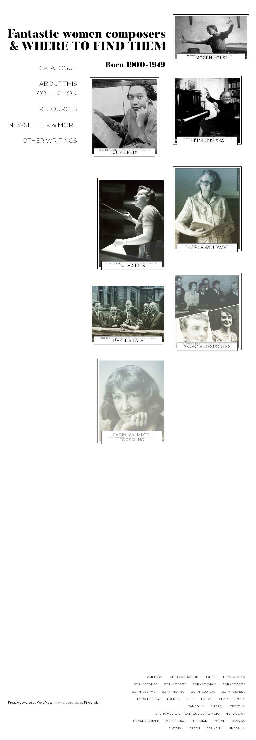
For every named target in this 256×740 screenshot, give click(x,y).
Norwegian (235, 713)
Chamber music (108, 146)
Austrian (199, 721)
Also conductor (184, 677)
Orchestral (176, 721)
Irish (190, 699)
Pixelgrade (91, 702)
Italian (207, 699)
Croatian (237, 706)
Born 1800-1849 (203, 691)
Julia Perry (124, 142)
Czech (195, 728)
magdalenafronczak (133, 146)
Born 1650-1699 (233, 684)
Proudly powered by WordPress (30, 702)
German (213, 728)
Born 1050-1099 (145, 684)
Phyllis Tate (128, 330)
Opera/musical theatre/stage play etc (187, 713)
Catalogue (64, 64)
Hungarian (235, 728)
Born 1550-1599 (175, 684)
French (173, 699)
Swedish (176, 728)
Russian (238, 721)
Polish (219, 721)
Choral (217, 706)
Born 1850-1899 (233, 691)
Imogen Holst (211, 48)
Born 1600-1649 (204, 684)
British (211, 677)
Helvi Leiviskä (207, 131)
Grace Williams (207, 237)
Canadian (196, 706)
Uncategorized (146, 721)
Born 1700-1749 (143, 691)
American (155, 677)
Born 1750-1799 (173, 691)
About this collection (43, 72)
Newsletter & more (48, 90)
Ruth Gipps (131, 255)
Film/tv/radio (234, 677)
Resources (64, 81)
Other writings (55, 98)
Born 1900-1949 (149, 699)
